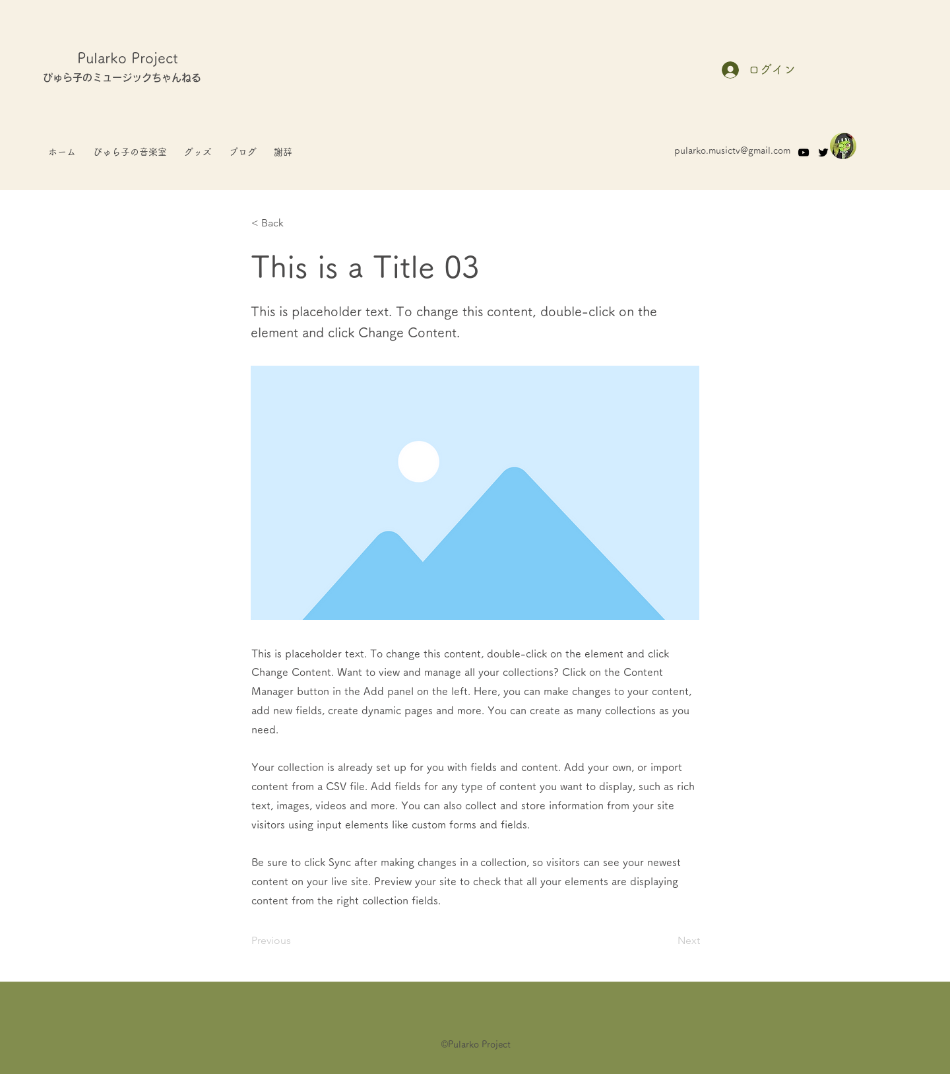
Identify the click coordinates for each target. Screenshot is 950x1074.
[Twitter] (823, 152)
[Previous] (294, 940)
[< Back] (294, 223)
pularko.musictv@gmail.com (732, 150)
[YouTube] (803, 152)
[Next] (667, 940)
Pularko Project (127, 58)
